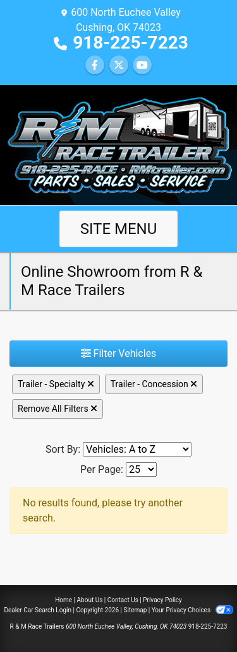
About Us (90, 600)
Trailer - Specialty (56, 384)
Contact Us (122, 600)
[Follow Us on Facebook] (94, 65)
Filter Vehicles (119, 353)
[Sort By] (137, 449)
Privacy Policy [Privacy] (162, 600)
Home (63, 600)
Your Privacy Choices (192, 610)
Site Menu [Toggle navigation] (118, 229)
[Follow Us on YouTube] (142, 65)
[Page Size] (141, 469)
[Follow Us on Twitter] (118, 65)
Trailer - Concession (154, 384)
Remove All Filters (57, 409)
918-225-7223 (130, 42)
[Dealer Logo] (118, 144)
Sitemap (135, 610)
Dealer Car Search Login (37, 610)
